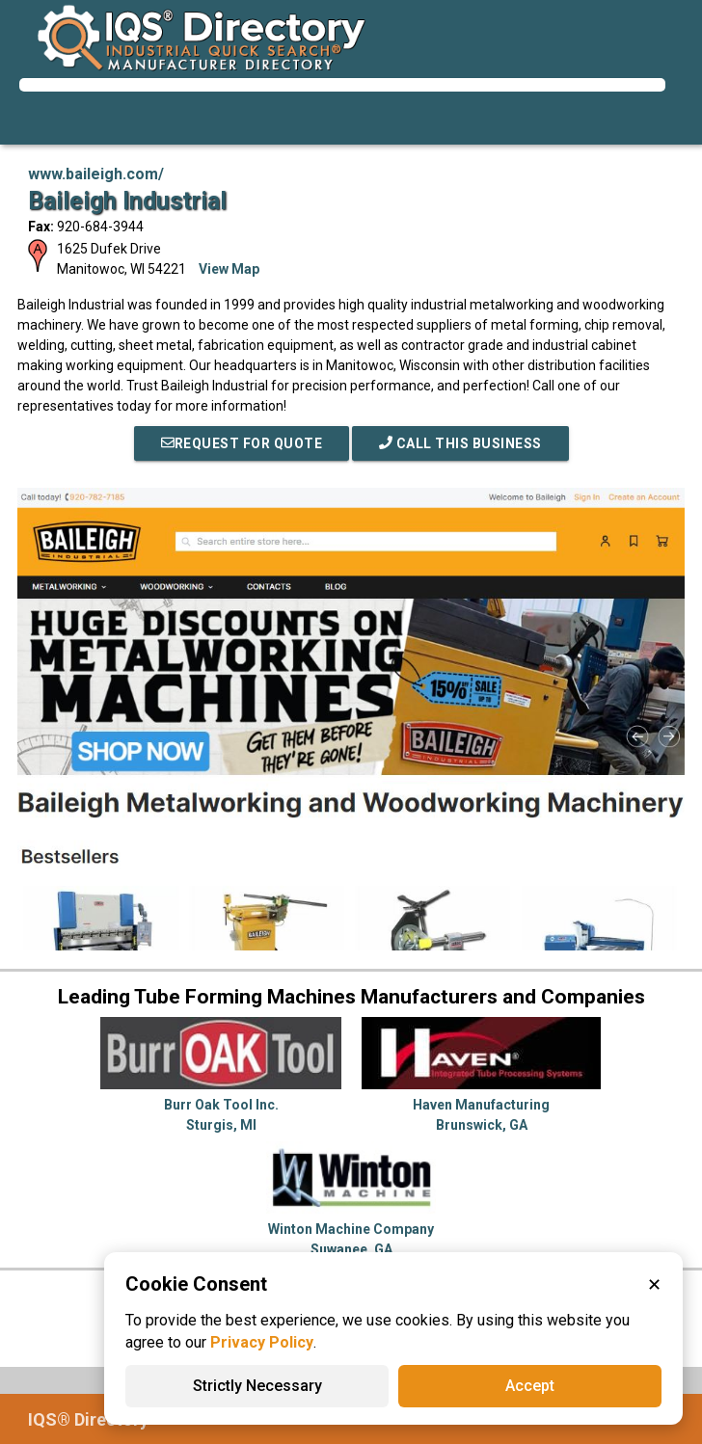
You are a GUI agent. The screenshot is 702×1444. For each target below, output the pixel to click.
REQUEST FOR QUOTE (242, 443)
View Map (229, 269)
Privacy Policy (261, 1342)
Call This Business (460, 443)
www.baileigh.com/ (96, 174)
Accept (529, 1386)
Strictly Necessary (257, 1386)
